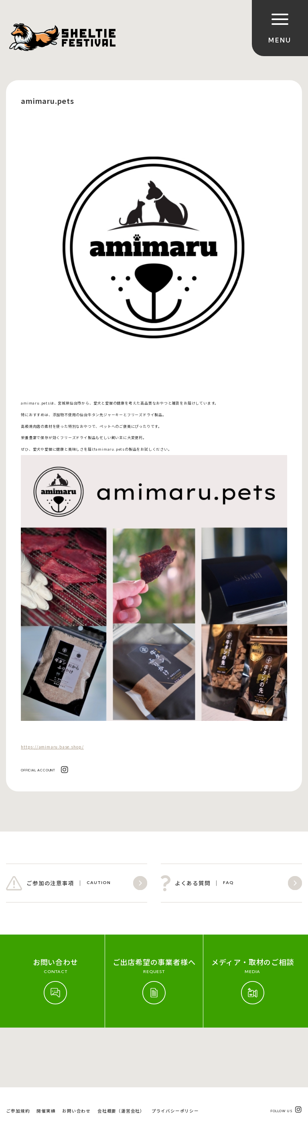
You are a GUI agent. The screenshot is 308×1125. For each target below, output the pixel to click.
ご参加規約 (18, 1051)
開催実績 (45, 1051)
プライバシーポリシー (175, 1051)
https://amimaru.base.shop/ (52, 747)
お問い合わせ (76, 1051)
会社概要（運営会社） (121, 1051)
